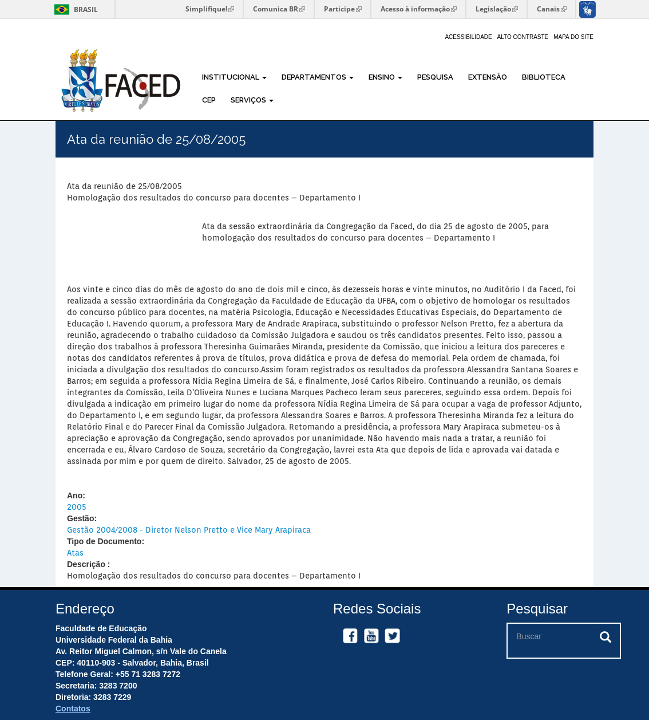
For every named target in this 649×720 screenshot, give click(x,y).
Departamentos (318, 77)
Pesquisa (435, 77)
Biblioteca (543, 77)
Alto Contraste (523, 37)
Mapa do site (573, 37)
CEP (209, 100)
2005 (76, 507)
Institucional (234, 77)
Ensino (385, 77)
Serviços (252, 100)
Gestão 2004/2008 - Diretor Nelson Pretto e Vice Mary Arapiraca (189, 529)
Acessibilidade (468, 37)
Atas (75, 552)
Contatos (73, 708)
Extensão (487, 77)
